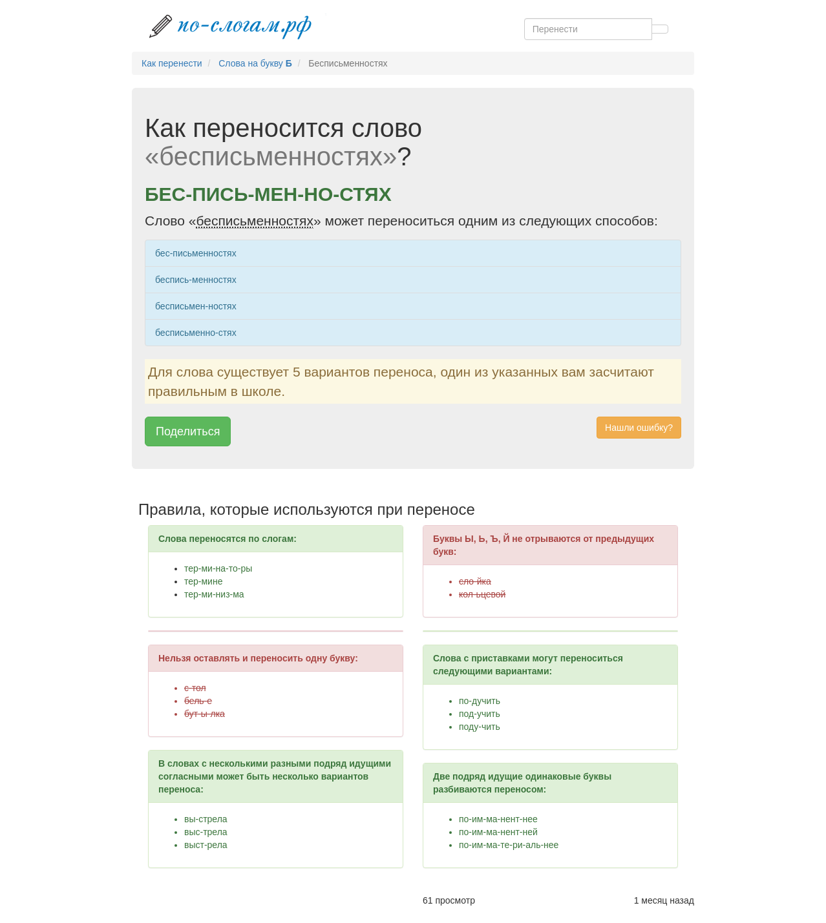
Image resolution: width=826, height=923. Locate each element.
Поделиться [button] (188, 431)
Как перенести (172, 63)
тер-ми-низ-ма (214, 594)
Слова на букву (255, 63)
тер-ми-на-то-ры (218, 568)
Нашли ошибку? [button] (639, 427)
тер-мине (203, 581)
